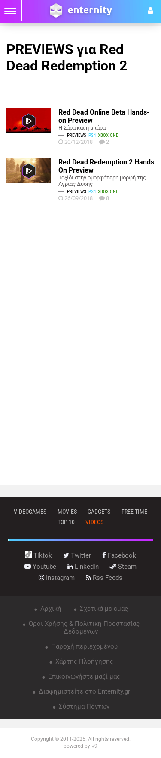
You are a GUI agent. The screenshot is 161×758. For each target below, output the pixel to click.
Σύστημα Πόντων (83, 706)
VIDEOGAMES (30, 511)
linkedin (83, 566)
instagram (57, 578)
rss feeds (104, 578)
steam (123, 566)
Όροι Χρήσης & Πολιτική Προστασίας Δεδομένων (83, 627)
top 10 (66, 521)
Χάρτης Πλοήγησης (83, 661)
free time (134, 511)
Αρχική (50, 608)
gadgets (99, 511)
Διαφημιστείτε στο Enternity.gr (83, 691)
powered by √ (80, 746)
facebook (119, 555)
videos (94, 521)
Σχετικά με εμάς (103, 608)
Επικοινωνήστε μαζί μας (83, 676)
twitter (77, 555)
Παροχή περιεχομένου (83, 646)
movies (67, 511)
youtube (40, 566)
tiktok (38, 555)
